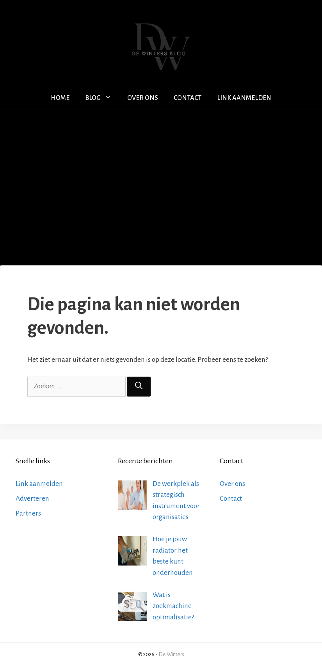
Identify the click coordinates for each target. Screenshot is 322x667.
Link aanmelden (244, 97)
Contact (187, 97)
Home (60, 97)
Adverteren (32, 498)
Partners (28, 513)
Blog (102, 98)
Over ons (142, 97)
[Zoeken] (139, 387)
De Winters (171, 654)
